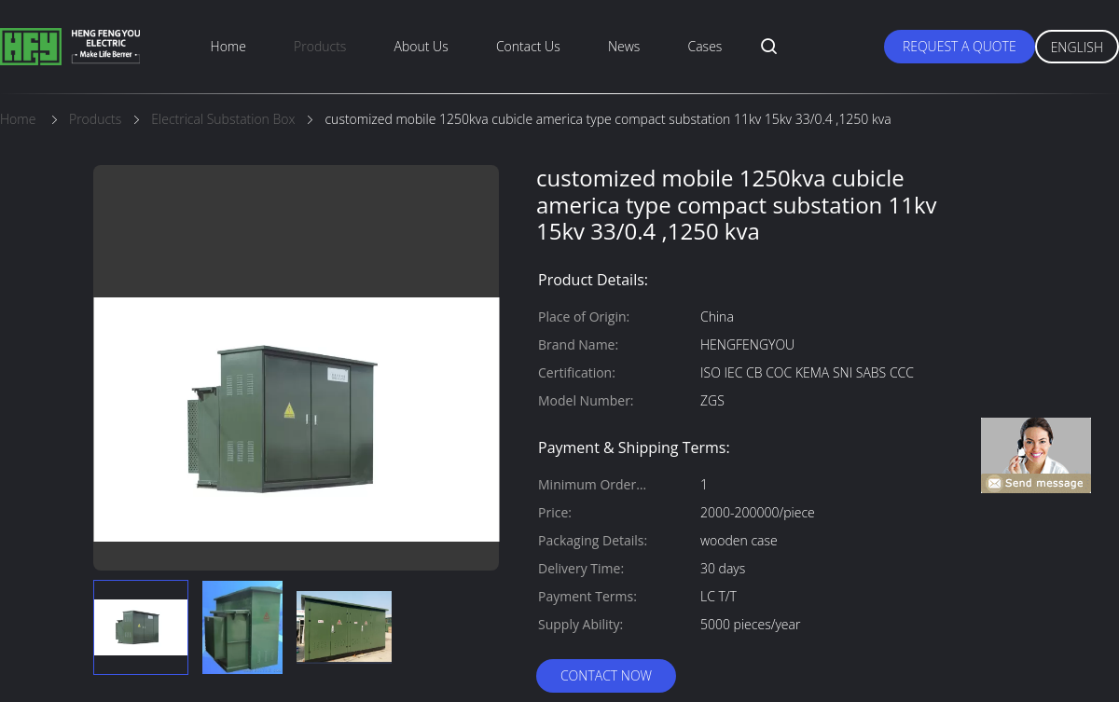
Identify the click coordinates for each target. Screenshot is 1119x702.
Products (320, 46)
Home (228, 46)
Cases (705, 46)
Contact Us (528, 46)
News (624, 46)
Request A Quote (959, 46)
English (1077, 47)
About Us (421, 46)
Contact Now (606, 675)
